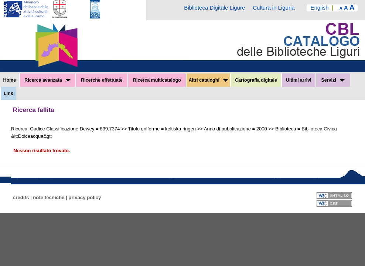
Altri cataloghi (208, 80)
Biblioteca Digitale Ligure (214, 7)
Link (8, 93)
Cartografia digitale (256, 80)
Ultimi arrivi (298, 80)
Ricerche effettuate (102, 80)
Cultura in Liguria (273, 7)
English (319, 7)
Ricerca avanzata (47, 80)
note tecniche (48, 197)
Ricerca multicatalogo (157, 80)
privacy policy (84, 197)
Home (9, 80)
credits (21, 197)
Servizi (333, 80)
